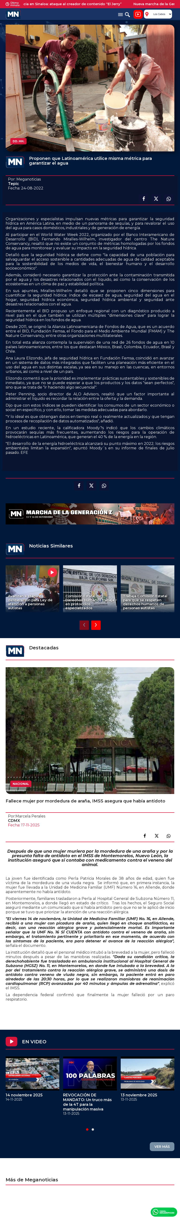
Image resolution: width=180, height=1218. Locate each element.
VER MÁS (162, 1147)
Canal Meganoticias (164, 1212)
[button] (87, 1129)
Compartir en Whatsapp (168, 199)
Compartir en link (168, 835)
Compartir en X (156, 199)
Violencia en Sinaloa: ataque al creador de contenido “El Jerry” (70, 4)
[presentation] (84, 625)
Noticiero (138, 14)
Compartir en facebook (143, 199)
